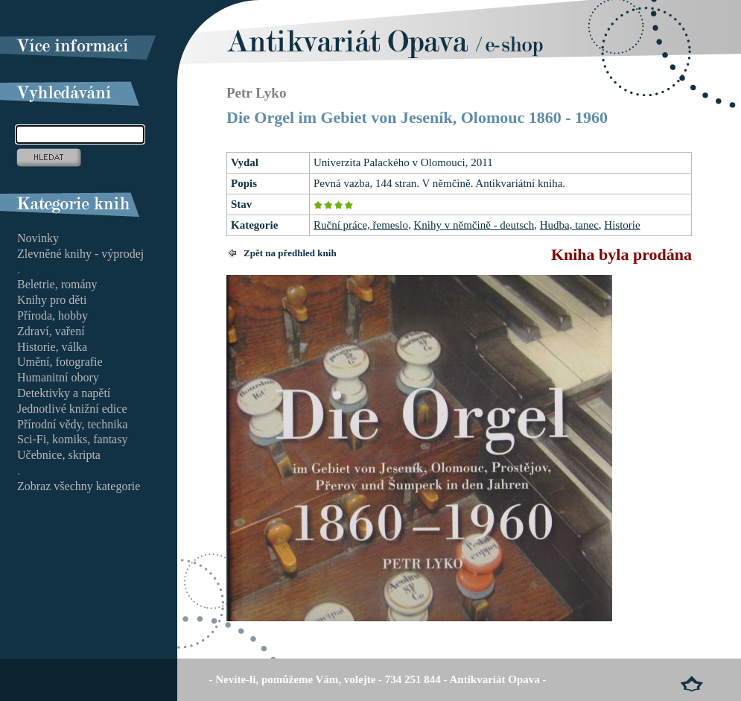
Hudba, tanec (569, 225)
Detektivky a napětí (63, 393)
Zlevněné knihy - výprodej (80, 253)
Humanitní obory (58, 377)
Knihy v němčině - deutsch (474, 225)
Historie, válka (52, 346)
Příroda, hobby (52, 315)
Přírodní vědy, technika (72, 424)
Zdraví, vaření (51, 331)
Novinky (38, 238)
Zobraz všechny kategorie (78, 486)
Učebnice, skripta (59, 454)
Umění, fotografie (60, 361)
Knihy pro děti (51, 300)
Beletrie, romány (57, 284)
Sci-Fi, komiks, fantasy (72, 439)
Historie (622, 225)
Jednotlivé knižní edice (72, 408)
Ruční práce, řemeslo (361, 225)
